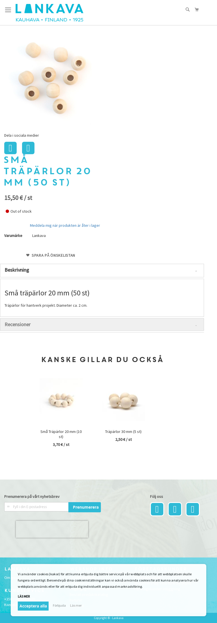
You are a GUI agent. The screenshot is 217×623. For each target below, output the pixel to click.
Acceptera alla (33, 606)
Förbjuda (59, 605)
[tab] (102, 270)
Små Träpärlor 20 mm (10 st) (61, 434)
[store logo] (49, 12)
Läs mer (24, 596)
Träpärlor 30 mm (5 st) (123, 431)
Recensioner (18, 324)
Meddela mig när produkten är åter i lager (65, 225)
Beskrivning (17, 270)
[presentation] (52, 529)
